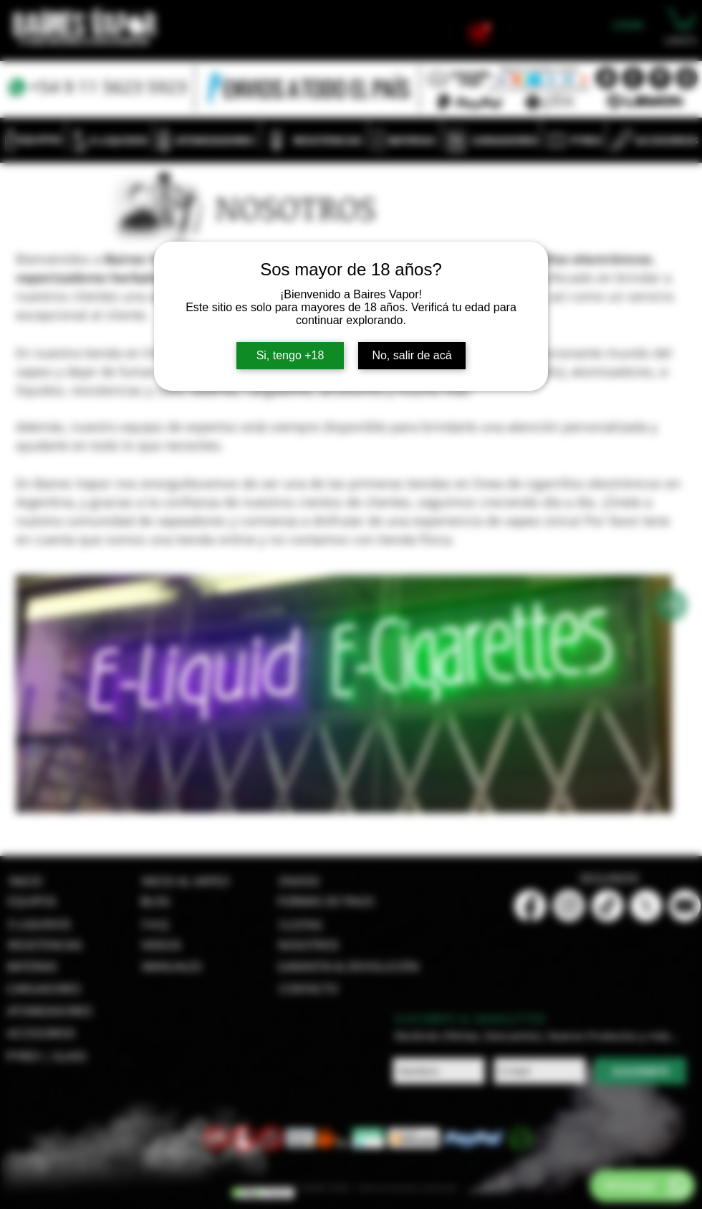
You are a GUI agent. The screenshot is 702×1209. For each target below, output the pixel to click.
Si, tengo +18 (290, 355)
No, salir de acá (411, 355)
